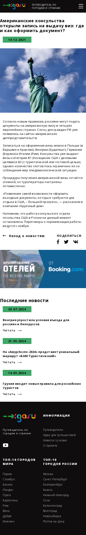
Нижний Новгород (56, 495)
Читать (9, 330)
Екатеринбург (53, 484)
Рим (6, 506)
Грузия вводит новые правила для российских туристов (42, 386)
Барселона (10, 500)
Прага (7, 495)
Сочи (46, 500)
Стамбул (9, 479)
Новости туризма (55, 440)
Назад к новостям (27, 236)
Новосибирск (52, 516)
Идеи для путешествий (59, 435)
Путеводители (53, 430)
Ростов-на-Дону (54, 521)
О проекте (50, 446)
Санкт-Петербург (55, 479)
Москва (48, 474)
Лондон (8, 490)
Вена (6, 511)
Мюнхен (9, 521)
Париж (7, 474)
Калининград (52, 506)
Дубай (7, 516)
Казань (48, 490)
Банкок (8, 484)
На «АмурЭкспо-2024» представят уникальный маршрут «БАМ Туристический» (41, 354)
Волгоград (50, 511)
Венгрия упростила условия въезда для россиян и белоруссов (36, 322)
